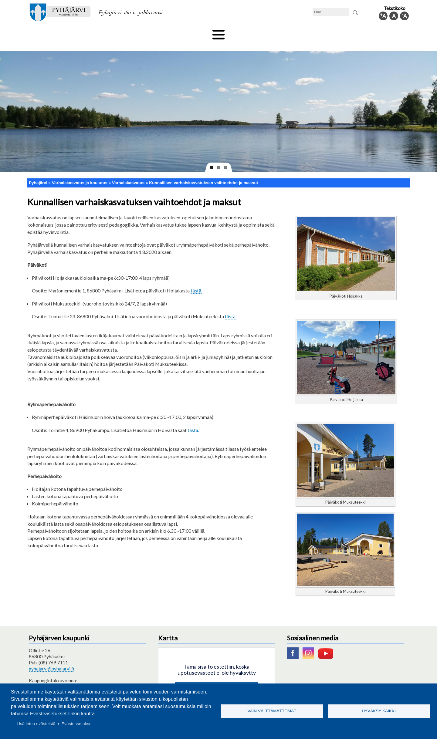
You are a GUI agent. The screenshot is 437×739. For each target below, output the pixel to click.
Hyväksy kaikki (379, 711)
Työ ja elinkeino (287, 32)
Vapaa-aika (184, 32)
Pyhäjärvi (38, 172)
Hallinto (322, 32)
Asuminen (84, 32)
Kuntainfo (352, 32)
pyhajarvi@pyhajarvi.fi (51, 658)
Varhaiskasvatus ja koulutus (133, 32)
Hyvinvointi (219, 32)
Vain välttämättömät (271, 711)
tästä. (196, 280)
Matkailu (251, 32)
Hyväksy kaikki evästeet (217, 679)
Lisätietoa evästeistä (36, 723)
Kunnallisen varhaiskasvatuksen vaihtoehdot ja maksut (203, 172)
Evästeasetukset (77, 723)
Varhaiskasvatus (128, 172)
